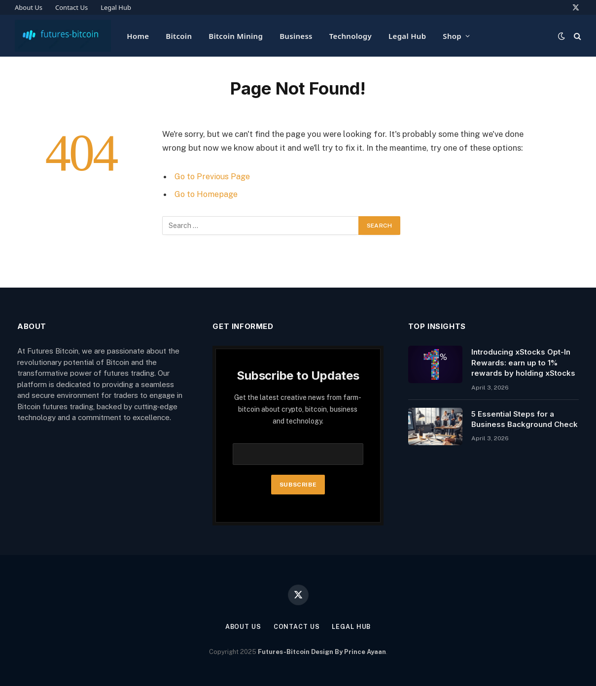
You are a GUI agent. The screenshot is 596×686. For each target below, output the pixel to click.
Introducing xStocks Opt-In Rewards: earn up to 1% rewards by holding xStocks (523, 362)
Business (296, 36)
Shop (452, 36)
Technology (350, 36)
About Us (28, 7)
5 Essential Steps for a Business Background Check (524, 419)
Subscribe (298, 484)
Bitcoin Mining (236, 36)
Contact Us (71, 7)
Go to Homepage (207, 194)
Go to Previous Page (213, 176)
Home (138, 36)
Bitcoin (179, 36)
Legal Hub (116, 7)
